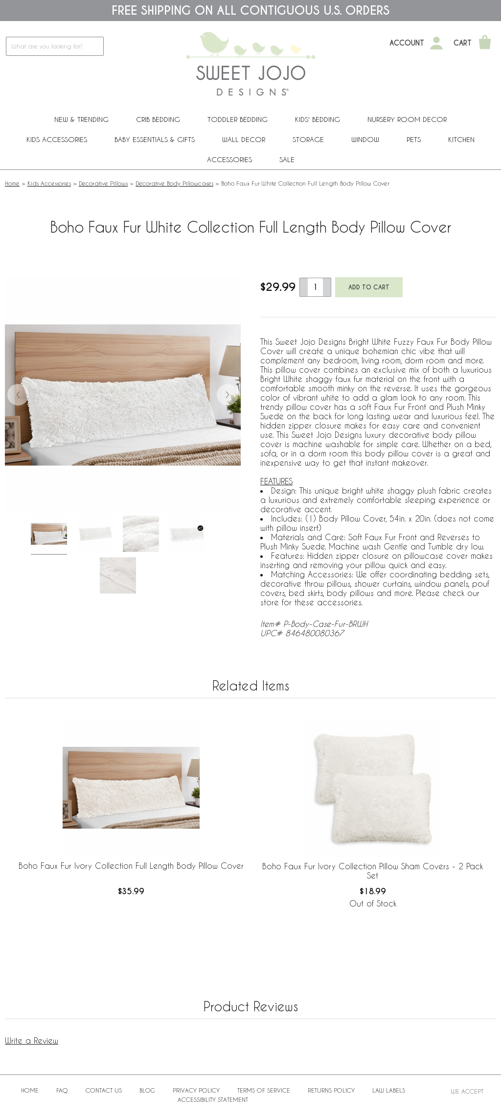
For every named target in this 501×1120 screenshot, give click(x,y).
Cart (463, 43)
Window (365, 139)
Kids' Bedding (317, 119)
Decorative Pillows (103, 183)
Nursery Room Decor (407, 119)
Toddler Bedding (237, 119)
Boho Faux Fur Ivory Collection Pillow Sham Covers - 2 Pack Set (372, 870)
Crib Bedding (158, 119)
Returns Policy (331, 1090)
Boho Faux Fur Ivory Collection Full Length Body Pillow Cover (131, 865)
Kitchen (461, 139)
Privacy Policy (196, 1090)
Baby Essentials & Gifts (154, 139)
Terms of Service (263, 1090)
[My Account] (436, 43)
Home (12, 183)
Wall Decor (243, 139)
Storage (308, 139)
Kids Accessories (56, 139)
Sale (287, 159)
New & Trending (81, 119)
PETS (414, 139)
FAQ (62, 1090)
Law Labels (388, 1090)
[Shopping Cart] (485, 43)
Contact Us (104, 1090)
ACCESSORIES (229, 159)
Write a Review (31, 1040)
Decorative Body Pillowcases (174, 183)
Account (406, 43)
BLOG (147, 1090)
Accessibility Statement (213, 1099)
